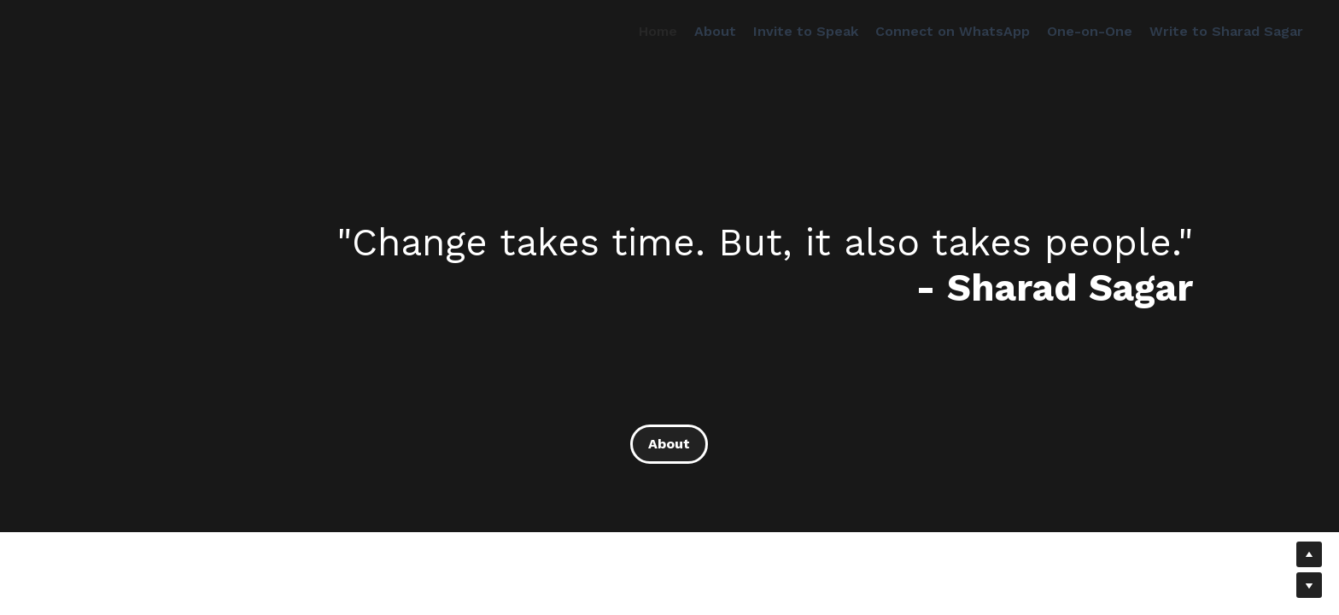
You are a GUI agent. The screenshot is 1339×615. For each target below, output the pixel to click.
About (669, 444)
